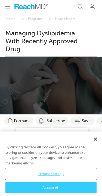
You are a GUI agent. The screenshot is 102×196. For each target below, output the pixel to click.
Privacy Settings (51, 178)
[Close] (95, 144)
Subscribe (56, 121)
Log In (92, 6)
